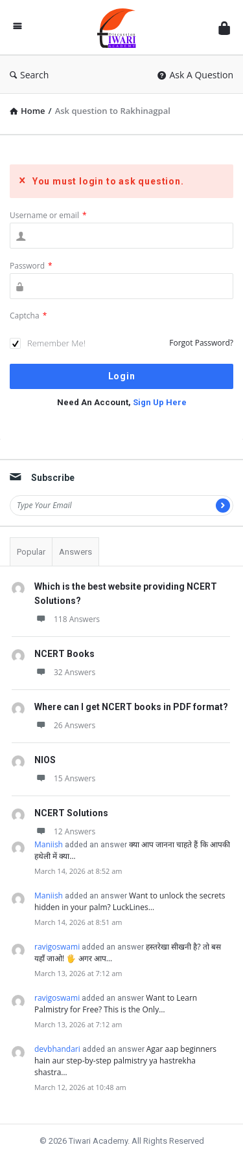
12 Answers (64, 831)
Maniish (48, 844)
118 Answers (67, 619)
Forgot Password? (201, 342)
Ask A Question (195, 75)
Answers (75, 552)
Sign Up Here (160, 402)
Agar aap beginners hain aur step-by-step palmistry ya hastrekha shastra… (125, 1060)
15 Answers (64, 778)
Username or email (48, 215)
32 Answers (64, 672)
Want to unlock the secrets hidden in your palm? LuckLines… (130, 901)
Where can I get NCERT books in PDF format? (131, 707)
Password (31, 265)
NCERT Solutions (71, 813)
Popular (31, 552)
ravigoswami (57, 946)
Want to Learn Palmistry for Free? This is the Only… (115, 1003)
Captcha (28, 315)
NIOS (45, 760)
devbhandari (57, 1048)
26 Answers (64, 725)
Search (29, 75)
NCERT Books (64, 654)
